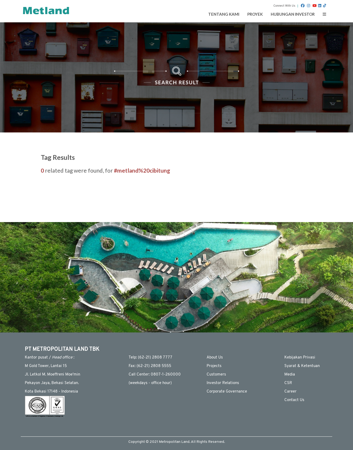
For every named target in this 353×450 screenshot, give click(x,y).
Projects (214, 366)
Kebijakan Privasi (299, 358)
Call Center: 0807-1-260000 (155, 375)
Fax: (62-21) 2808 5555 (150, 366)
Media (289, 375)
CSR (288, 383)
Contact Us (294, 400)
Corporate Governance (227, 392)
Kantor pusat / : (49, 358)
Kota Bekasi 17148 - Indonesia (51, 392)
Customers (216, 375)
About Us (215, 358)
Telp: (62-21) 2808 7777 (150, 358)
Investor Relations (223, 383)
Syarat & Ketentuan (302, 366)
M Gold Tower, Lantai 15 (46, 366)
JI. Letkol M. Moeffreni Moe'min (52, 375)
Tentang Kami (223, 14)
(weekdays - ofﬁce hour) (150, 383)
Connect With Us (284, 6)
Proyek (255, 14)
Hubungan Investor (293, 14)
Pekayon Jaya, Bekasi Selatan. (52, 383)
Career (290, 392)
